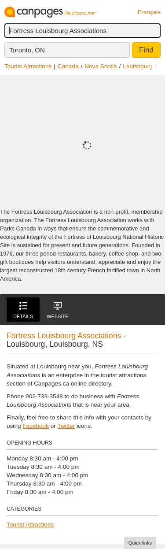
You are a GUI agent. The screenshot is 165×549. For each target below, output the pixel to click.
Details (23, 310)
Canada (68, 66)
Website (58, 310)
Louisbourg (137, 66)
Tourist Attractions (27, 66)
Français (149, 12)
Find (146, 50)
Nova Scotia (100, 66)
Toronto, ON (27, 50)
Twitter (66, 426)
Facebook (35, 426)
